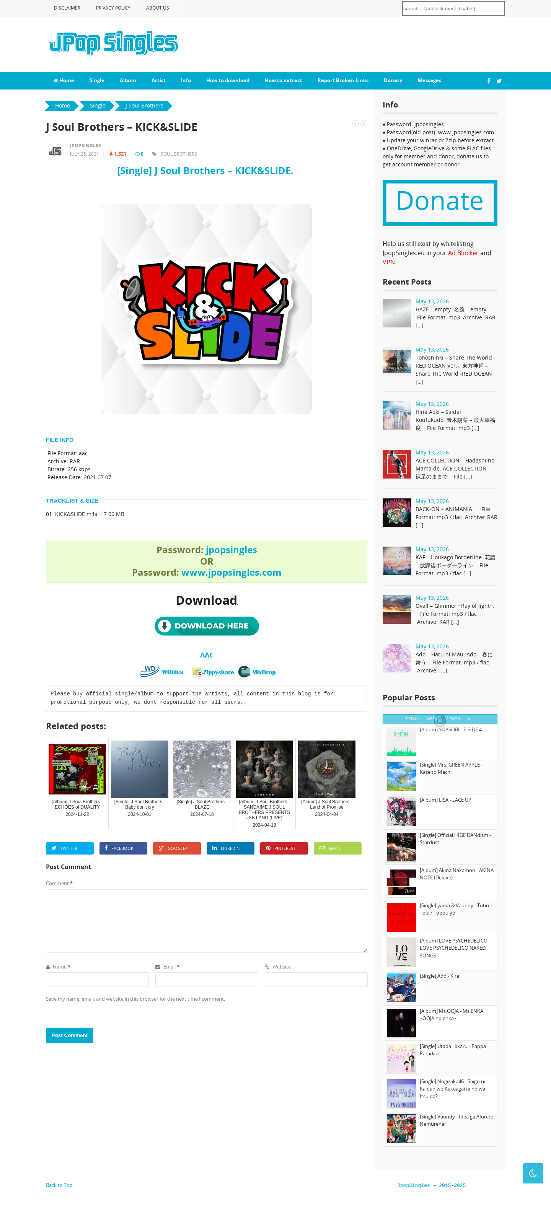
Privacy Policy (113, 8)
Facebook (119, 848)
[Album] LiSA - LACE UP (445, 799)
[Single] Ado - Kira (439, 975)
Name (58, 966)
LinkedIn (226, 848)
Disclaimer (67, 8)
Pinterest (280, 848)
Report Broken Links (343, 80)
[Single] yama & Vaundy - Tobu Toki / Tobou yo (454, 909)
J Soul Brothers (177, 154)
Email (330, 848)
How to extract (283, 80)
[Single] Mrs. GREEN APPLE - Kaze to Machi (451, 768)
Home (64, 80)
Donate (393, 80)
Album (128, 80)
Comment (59, 883)
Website (278, 966)
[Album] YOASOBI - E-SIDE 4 (451, 729)
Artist (159, 80)
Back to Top (59, 1185)
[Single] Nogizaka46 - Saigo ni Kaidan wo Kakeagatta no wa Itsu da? (452, 1089)
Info (186, 80)
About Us (157, 8)
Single (97, 80)
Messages (429, 80)
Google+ (173, 848)
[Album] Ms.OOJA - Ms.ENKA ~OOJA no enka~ (451, 1015)
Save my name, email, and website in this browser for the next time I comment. (135, 998)
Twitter (64, 848)
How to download (227, 80)
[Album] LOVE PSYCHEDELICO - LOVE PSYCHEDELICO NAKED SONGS (455, 948)
